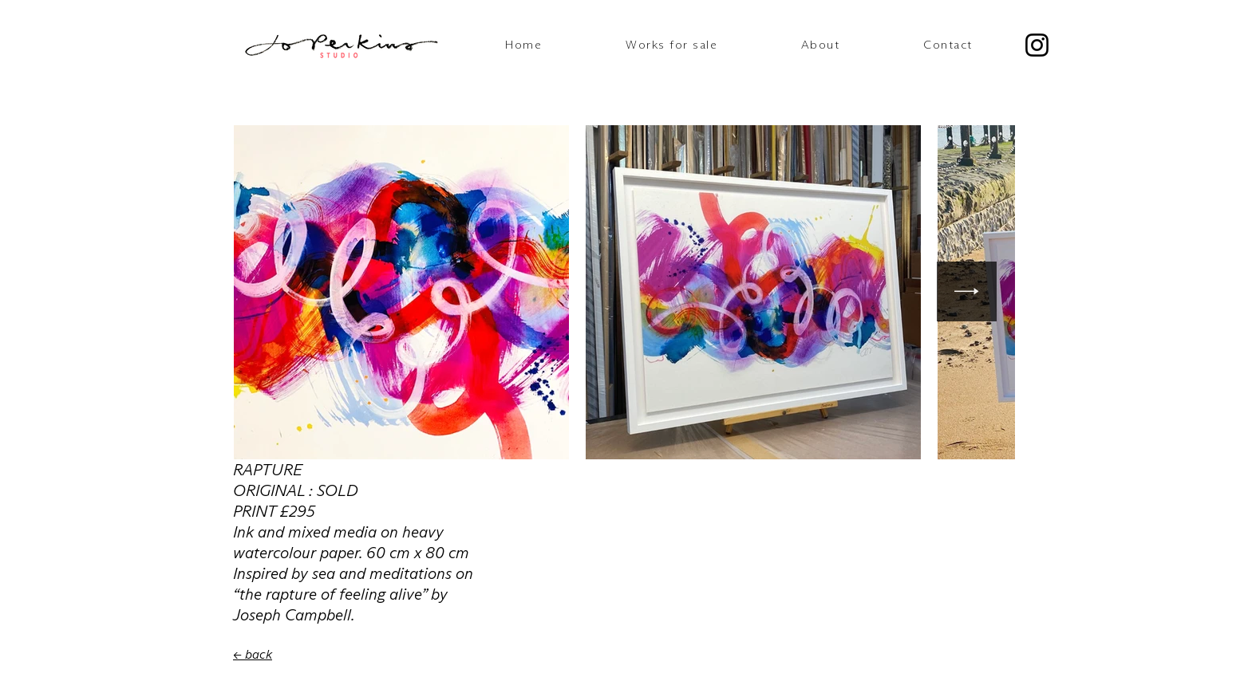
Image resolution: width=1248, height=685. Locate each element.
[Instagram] (1037, 45)
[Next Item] (967, 291)
